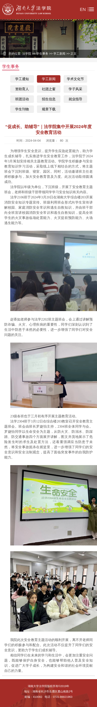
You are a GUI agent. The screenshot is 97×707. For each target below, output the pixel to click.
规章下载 (49, 109)
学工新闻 (49, 79)
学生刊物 (22, 109)
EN (83, 9)
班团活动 (22, 99)
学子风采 (75, 89)
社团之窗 (49, 89)
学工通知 (22, 79)
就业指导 (75, 99)
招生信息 (49, 99)
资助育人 (22, 89)
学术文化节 (75, 79)
